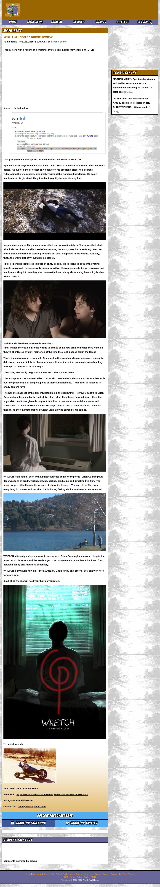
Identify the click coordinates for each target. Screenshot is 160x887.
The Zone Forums (126, 874)
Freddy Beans (59, 41)
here (101, 570)
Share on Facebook (28, 823)
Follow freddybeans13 (55, 816)
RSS (66, 877)
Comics (100, 22)
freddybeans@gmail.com (32, 806)
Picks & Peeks (62, 874)
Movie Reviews (76, 874)
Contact (123, 22)
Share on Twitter (81, 823)
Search (144, 22)
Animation (89, 874)
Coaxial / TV (48, 874)
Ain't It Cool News (28, 9)
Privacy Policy (76, 877)
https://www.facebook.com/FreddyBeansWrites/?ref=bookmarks (52, 794)
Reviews (78, 22)
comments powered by (20, 861)
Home (13, 22)
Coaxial (56, 22)
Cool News (35, 22)
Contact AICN (90, 877)
